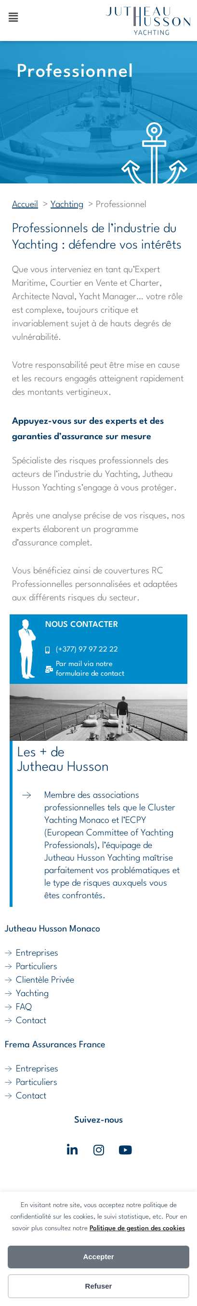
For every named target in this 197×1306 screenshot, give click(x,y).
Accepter (98, 1256)
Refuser (98, 1286)
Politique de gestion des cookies (137, 1228)
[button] (13, 18)
